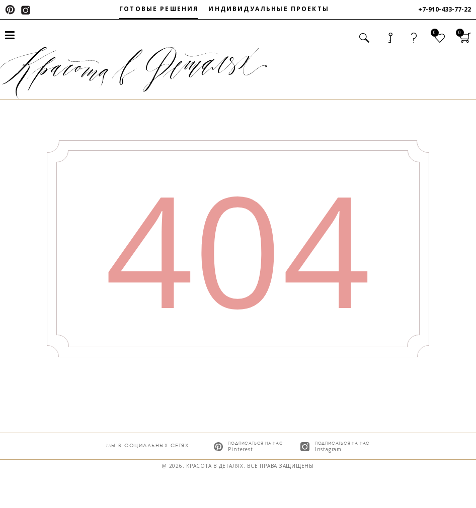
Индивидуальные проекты (268, 9)
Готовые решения (158, 9)
